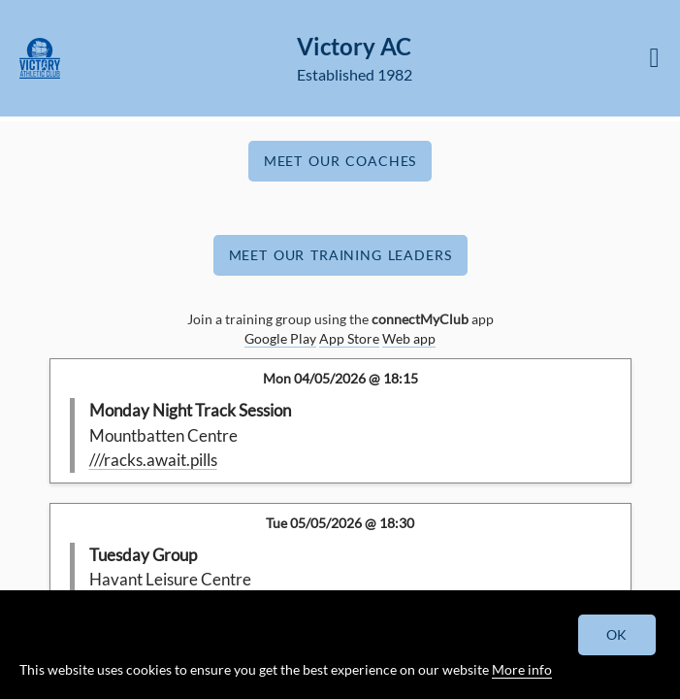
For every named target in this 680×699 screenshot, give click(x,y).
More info (522, 669)
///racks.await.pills (153, 459)
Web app (409, 338)
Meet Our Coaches (340, 160)
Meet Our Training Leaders (340, 255)
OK (617, 634)
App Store (349, 338)
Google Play (280, 338)
